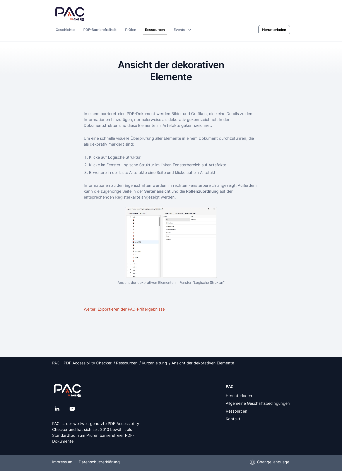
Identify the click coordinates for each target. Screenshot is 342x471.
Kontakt (233, 418)
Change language (273, 462)
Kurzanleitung (154, 362)
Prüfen (130, 29)
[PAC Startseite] (70, 14)
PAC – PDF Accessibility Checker (82, 362)
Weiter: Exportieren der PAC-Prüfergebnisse (124, 308)
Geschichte (65, 29)
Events (182, 29)
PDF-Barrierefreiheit (99, 29)
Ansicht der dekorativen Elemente (202, 362)
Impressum (62, 462)
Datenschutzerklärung (100, 462)
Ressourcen (155, 29)
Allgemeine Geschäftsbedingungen (258, 403)
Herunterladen (274, 29)
